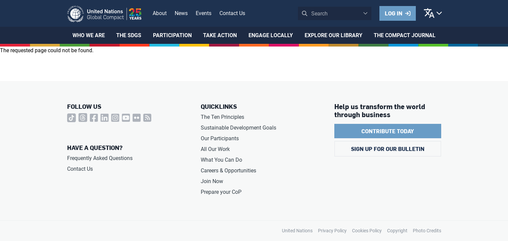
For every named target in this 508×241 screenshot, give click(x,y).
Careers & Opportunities (228, 170)
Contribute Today (387, 131)
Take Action (220, 35)
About (160, 13)
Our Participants (220, 138)
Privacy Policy (332, 230)
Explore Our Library (333, 35)
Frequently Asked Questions (100, 158)
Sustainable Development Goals (238, 128)
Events (203, 13)
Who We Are (88, 35)
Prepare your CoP (221, 192)
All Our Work (215, 149)
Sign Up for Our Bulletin (388, 149)
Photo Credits (427, 230)
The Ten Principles (222, 117)
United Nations (297, 230)
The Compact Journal (405, 35)
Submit (304, 13)
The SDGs (128, 35)
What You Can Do (221, 160)
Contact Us (232, 13)
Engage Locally (270, 35)
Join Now (212, 181)
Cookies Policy (367, 230)
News (181, 13)
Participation (172, 35)
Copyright (397, 230)
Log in (393, 13)
